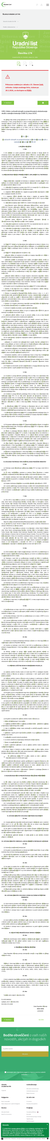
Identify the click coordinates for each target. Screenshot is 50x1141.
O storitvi (29, 1101)
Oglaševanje (30, 1119)
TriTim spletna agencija (27, 1138)
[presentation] (25, 1065)
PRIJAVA (25, 1054)
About (35, 1112)
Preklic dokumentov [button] (10, 27)
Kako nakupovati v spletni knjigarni (10, 1103)
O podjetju (29, 1112)
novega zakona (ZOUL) (18, 1128)
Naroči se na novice (6, 1114)
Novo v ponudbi (5, 1101)
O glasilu (3, 1090)
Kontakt (29, 1114)
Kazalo (7, 103)
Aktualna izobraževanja (33, 1088)
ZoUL (41, 84)
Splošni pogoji (30, 1121)
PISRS (29, 90)
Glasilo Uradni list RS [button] (11, 21)
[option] (25, 53)
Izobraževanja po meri (32, 1091)
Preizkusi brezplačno (32, 1103)
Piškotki (13, 1138)
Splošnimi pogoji (22, 1072)
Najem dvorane (31, 1093)
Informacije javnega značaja (34, 1116)
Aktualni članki (5, 1112)
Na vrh (41, 1020)
